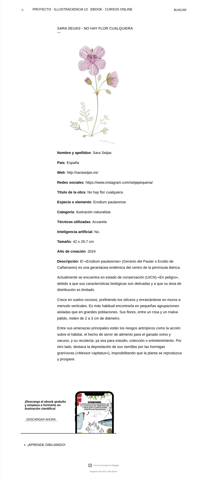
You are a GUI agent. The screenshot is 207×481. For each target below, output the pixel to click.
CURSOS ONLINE (119, 9)
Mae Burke (112, 471)
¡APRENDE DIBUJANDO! (46, 445)
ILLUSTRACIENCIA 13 (71, 9)
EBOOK (96, 9)
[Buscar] (180, 10)
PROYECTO (42, 9)
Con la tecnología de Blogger (103, 465)
